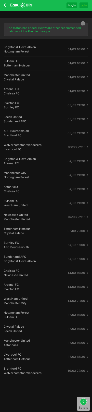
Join (84, 5)
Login (72, 5)
